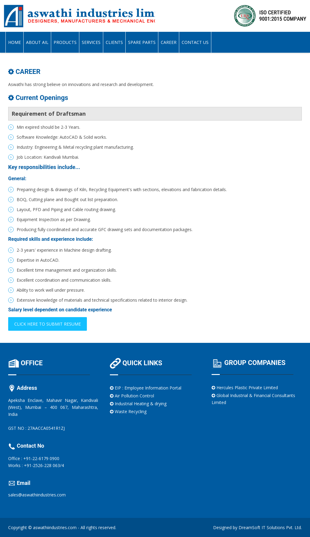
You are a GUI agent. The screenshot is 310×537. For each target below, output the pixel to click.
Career (168, 42)
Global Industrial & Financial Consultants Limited (253, 399)
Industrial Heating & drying (138, 403)
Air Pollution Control (132, 396)
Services (91, 42)
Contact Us (195, 42)
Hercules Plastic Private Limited (245, 387)
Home (14, 42)
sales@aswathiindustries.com (37, 495)
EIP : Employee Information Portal (145, 388)
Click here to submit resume (47, 324)
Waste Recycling (128, 411)
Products (65, 42)
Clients (114, 42)
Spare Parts (142, 42)
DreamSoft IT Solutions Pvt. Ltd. (270, 527)
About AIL (37, 42)
